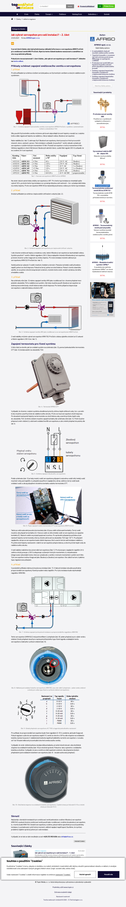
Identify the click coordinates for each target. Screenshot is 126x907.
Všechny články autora (102, 86)
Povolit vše (108, 874)
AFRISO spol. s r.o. (33, 38)
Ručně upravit (85, 874)
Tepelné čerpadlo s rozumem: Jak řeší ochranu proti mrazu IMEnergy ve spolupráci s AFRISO (103, 57)
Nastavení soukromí (63, 896)
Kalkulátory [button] (93, 14)
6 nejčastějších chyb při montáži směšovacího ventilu (102, 52)
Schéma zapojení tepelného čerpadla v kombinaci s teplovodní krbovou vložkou (103, 72)
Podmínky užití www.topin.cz (63, 887)
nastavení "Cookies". (63, 875)
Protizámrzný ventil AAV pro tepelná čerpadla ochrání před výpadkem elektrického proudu (102, 65)
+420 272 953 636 (50, 837)
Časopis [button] (49, 14)
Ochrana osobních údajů (63, 892)
